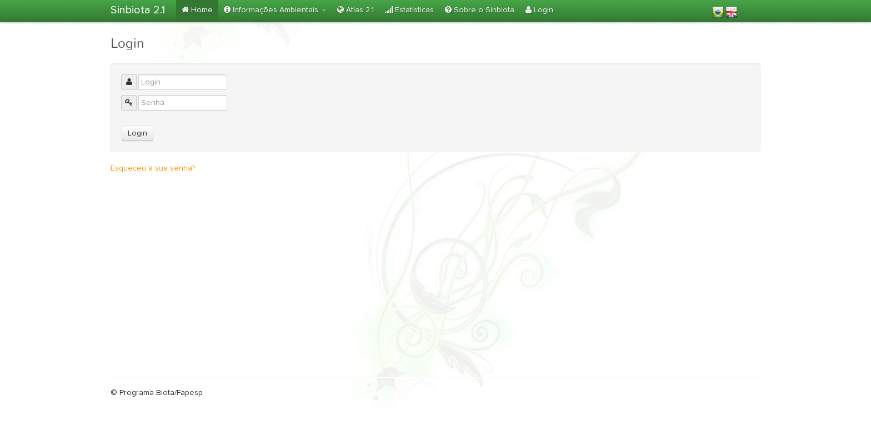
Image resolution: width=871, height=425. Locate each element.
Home (197, 10)
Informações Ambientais (275, 10)
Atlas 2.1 (355, 10)
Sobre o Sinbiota (479, 10)
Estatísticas (409, 10)
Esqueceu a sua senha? (153, 168)
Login (539, 10)
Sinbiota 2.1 (138, 10)
